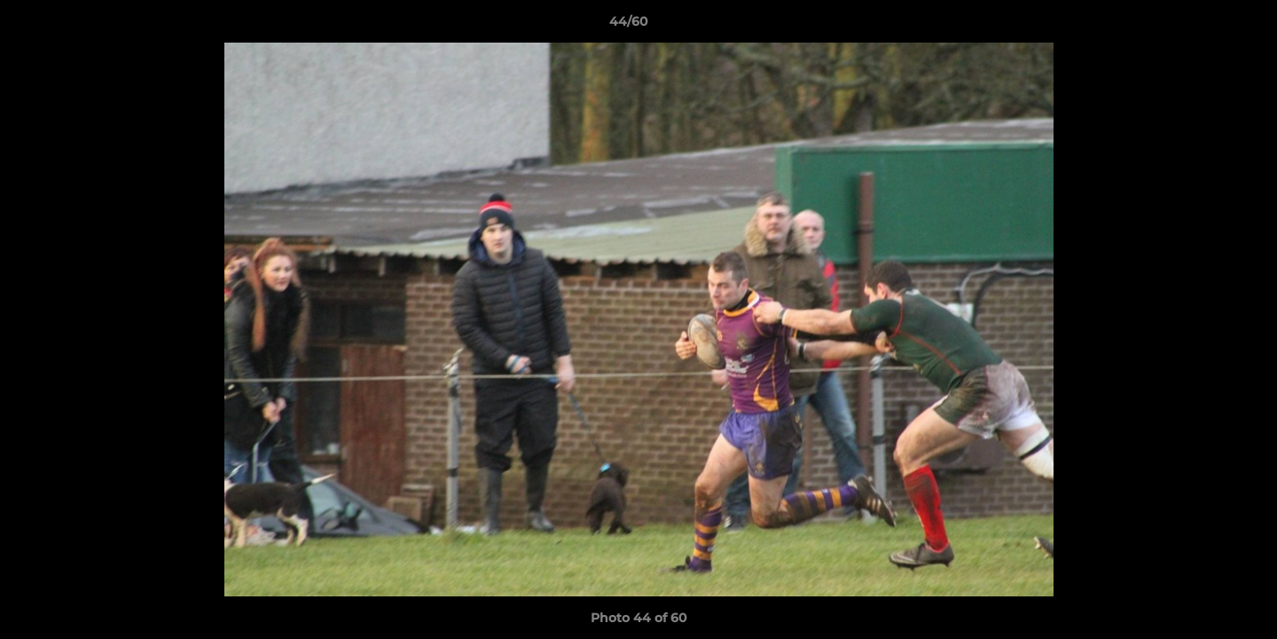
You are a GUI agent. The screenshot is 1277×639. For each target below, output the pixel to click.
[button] (1202, 26)
